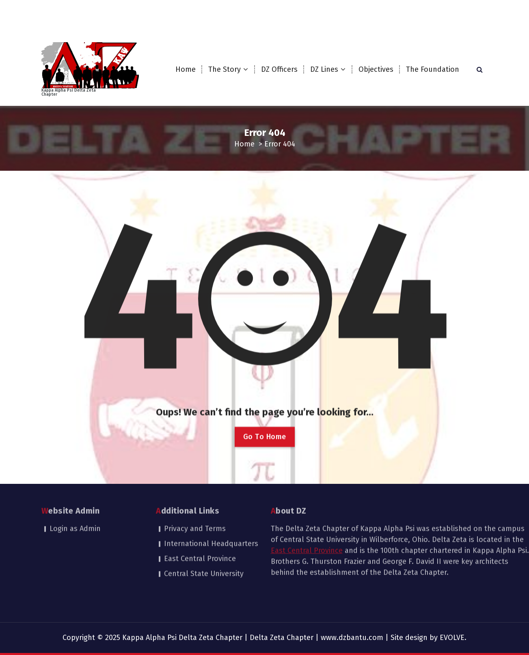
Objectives (375, 69)
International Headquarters (211, 515)
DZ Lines (324, 69)
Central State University (204, 545)
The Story (224, 69)
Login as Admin (75, 500)
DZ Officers (279, 69)
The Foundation (432, 69)
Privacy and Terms (195, 500)
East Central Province (200, 530)
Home (185, 69)
